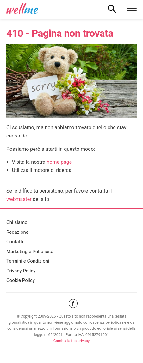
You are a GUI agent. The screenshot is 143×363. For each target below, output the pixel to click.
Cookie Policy (20, 280)
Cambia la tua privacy (71, 341)
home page (59, 162)
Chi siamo (17, 222)
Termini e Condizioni (27, 261)
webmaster (19, 199)
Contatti (14, 242)
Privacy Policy (20, 271)
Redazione (17, 232)
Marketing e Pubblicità (29, 251)
